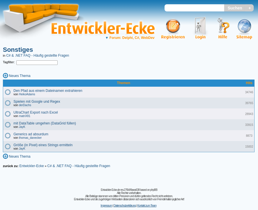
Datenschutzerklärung (125, 205)
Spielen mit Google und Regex (36, 102)
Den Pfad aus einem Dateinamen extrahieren (47, 91)
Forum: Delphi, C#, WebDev (130, 38)
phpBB (153, 189)
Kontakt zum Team (147, 205)
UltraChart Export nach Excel (35, 112)
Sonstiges (18, 49)
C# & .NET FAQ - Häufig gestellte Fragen (37, 56)
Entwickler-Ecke (31, 166)
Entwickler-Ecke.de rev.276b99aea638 (120, 189)
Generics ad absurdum (30, 134)
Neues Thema (19, 76)
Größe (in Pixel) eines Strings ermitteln (43, 145)
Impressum (106, 205)
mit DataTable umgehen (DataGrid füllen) (44, 123)
